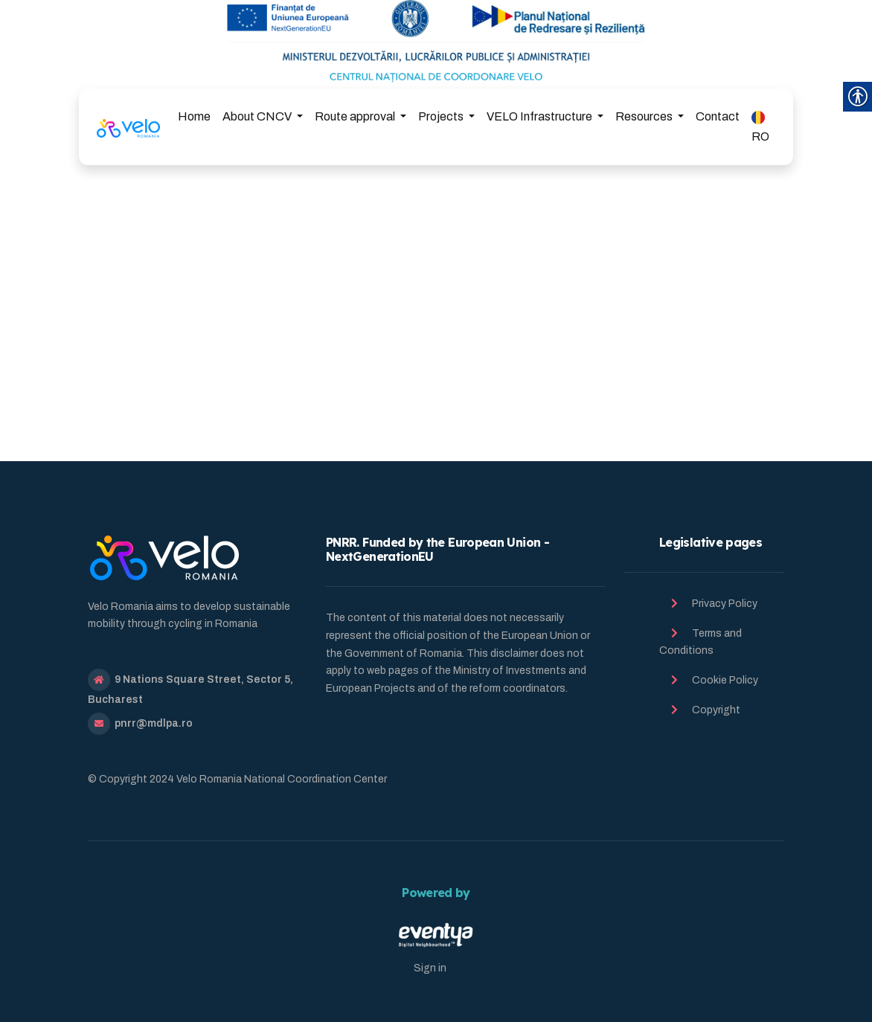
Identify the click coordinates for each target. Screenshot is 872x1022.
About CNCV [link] (258, 116)
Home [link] (194, 116)
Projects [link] (442, 116)
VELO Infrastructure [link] (540, 116)
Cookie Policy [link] (725, 680)
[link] (128, 126)
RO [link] (760, 127)
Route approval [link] (356, 116)
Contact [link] (718, 116)
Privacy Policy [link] (724, 603)
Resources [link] (645, 116)
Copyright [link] (716, 710)
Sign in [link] (430, 968)
